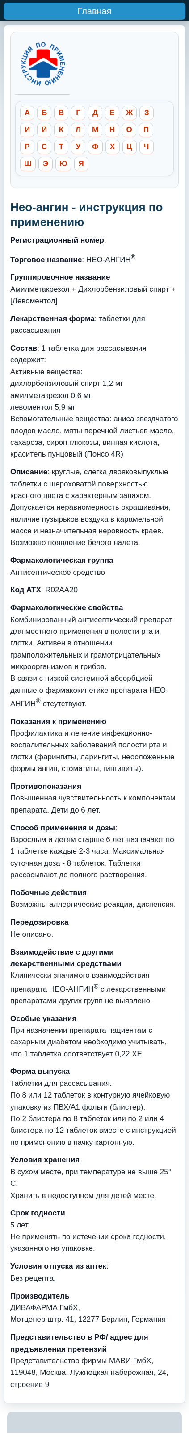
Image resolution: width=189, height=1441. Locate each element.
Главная (94, 11)
